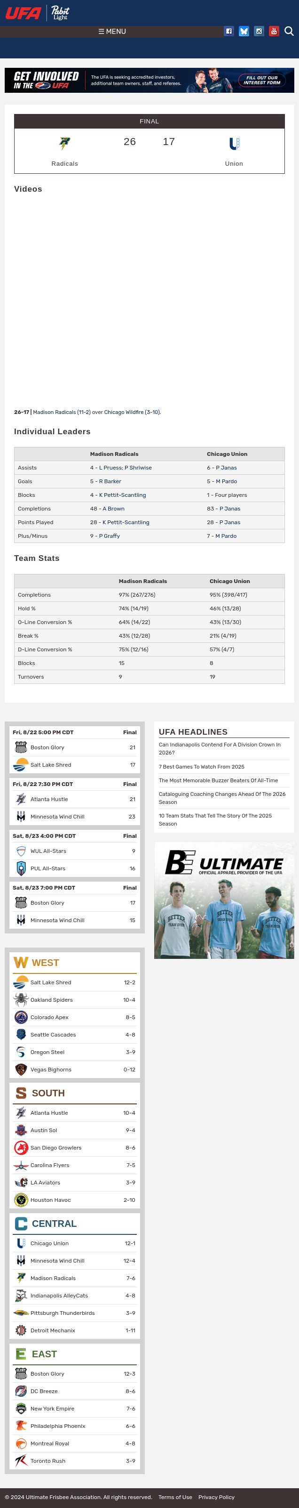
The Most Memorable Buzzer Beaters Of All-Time (218, 780)
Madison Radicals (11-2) (62, 412)
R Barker (110, 481)
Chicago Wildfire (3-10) (132, 412)
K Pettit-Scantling (122, 495)
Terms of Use (175, 1497)
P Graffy (109, 536)
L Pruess (110, 467)
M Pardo (226, 481)
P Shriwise (138, 467)
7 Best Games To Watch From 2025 (201, 766)
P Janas (226, 467)
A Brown (113, 508)
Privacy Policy (216, 1497)
